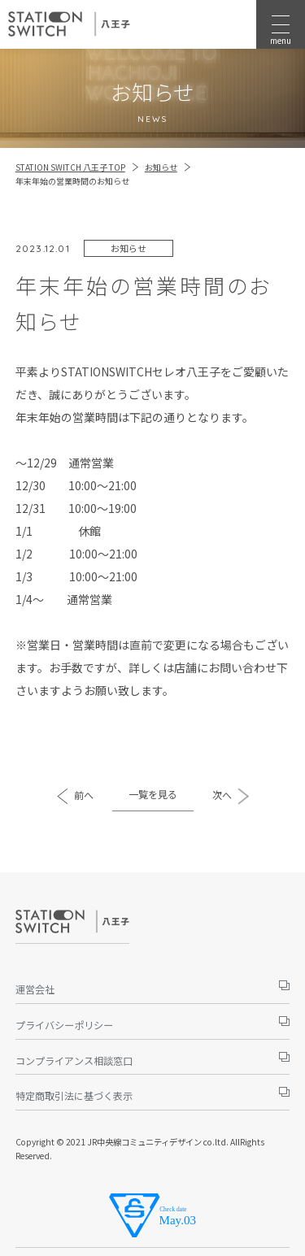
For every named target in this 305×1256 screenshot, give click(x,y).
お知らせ (161, 167)
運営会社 (34, 989)
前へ (84, 795)
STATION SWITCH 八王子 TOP (70, 167)
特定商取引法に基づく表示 (74, 1096)
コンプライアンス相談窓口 (74, 1061)
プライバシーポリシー (64, 1025)
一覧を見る (153, 794)
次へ (222, 795)
